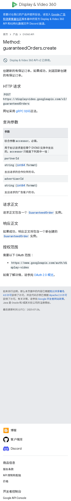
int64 (21, 165)
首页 (5, 34)
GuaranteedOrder (41, 212)
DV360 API (28, 34)
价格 (5, 481)
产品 (15, 34)
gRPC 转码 (23, 111)
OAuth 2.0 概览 (44, 275)
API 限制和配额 (12, 475)
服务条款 (8, 469)
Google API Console (14, 497)
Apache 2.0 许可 (58, 295)
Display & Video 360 (37, 4)
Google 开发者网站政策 (51, 298)
